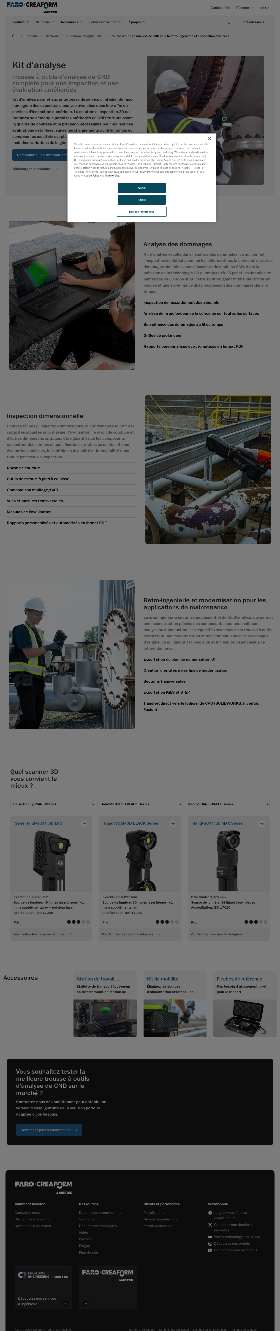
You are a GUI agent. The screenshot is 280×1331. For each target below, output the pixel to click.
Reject (141, 199)
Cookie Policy (91, 175)
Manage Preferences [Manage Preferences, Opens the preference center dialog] (141, 211)
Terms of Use (112, 175)
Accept (141, 187)
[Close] (210, 138)
